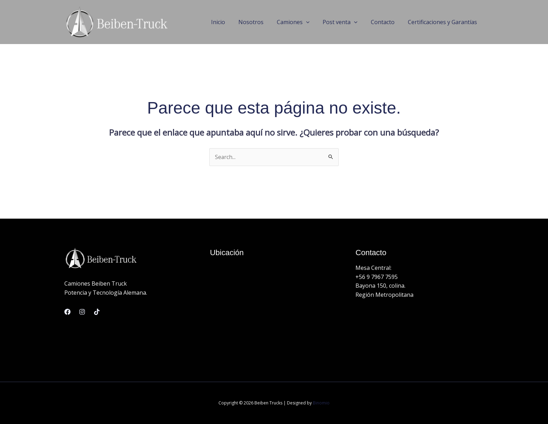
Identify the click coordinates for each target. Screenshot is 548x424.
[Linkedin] (97, 312)
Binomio (321, 403)
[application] (313, 22)
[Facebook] (67, 312)
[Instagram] (82, 312)
